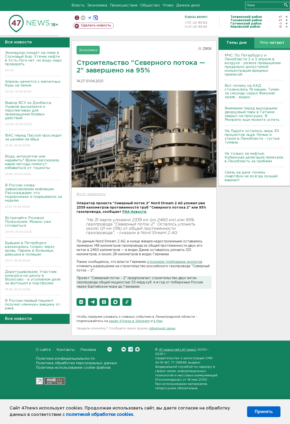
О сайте (43, 349)
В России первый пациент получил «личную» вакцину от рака (33, 308)
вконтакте (83, 17)
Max (137, 349)
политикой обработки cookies (99, 415)
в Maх (158, 321)
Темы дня (236, 43)
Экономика (97, 5)
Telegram (130, 349)
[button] (81, 302)
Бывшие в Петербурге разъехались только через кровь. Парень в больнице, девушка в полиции (33, 252)
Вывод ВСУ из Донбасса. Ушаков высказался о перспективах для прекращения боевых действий (33, 113)
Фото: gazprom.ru (91, 194)
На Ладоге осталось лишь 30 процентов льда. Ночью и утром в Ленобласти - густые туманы (252, 136)
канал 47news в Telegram (129, 321)
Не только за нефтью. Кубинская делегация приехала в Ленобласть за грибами (254, 157)
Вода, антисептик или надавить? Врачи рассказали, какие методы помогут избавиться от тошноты (33, 165)
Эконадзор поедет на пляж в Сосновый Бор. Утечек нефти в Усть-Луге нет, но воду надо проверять (33, 61)
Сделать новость (96, 25)
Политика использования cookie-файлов (73, 367)
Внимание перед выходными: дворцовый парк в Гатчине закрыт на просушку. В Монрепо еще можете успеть (252, 114)
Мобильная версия (77, 17)
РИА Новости (134, 211)
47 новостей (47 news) (177, 349)
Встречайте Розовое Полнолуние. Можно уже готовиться (33, 225)
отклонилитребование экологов (174, 262)
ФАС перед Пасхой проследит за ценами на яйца (33, 141)
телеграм (89, 17)
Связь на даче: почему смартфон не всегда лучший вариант (251, 176)
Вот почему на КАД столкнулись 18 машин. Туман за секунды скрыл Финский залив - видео (252, 91)
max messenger (95, 17)
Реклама (88, 349)
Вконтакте (109, 349)
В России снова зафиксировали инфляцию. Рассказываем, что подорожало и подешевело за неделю (33, 196)
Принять (264, 411)
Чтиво (168, 5)
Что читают (272, 43)
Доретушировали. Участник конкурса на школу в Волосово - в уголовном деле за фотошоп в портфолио (33, 280)
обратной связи (162, 328)
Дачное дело (188, 5)
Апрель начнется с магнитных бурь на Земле (33, 87)
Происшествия (123, 5)
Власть (78, 5)
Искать (286, 5)
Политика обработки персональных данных (76, 363)
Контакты (66, 349)
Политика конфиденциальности (65, 358)
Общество (150, 5)
